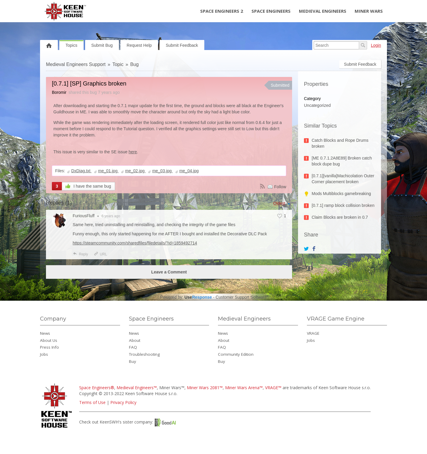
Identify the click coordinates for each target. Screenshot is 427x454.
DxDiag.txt (81, 170)
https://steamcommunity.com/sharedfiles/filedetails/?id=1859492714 (135, 243)
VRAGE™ (273, 387)
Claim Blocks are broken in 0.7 (340, 217)
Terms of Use (92, 402)
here (133, 151)
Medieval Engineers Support (76, 64)
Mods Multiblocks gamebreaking (341, 193)
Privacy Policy (123, 402)
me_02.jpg (135, 170)
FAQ (133, 347)
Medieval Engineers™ (137, 387)
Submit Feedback (182, 45)
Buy (132, 361)
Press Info (49, 347)
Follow (280, 186)
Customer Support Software (241, 297)
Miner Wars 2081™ (205, 387)
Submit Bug (102, 45)
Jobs (44, 354)
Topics (71, 45)
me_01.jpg (108, 170)
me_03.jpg (162, 170)
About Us (48, 340)
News (45, 333)
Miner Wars (369, 11)
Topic (117, 64)
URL (100, 254)
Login (376, 45)
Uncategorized (317, 105)
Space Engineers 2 (221, 11)
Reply (80, 254)
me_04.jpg (189, 170)
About (134, 340)
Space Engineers (271, 11)
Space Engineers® (96, 387)
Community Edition (236, 354)
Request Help (139, 45)
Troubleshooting (144, 354)
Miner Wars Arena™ (244, 387)
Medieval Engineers (322, 11)
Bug (134, 64)
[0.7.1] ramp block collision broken (343, 205)
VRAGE (313, 333)
